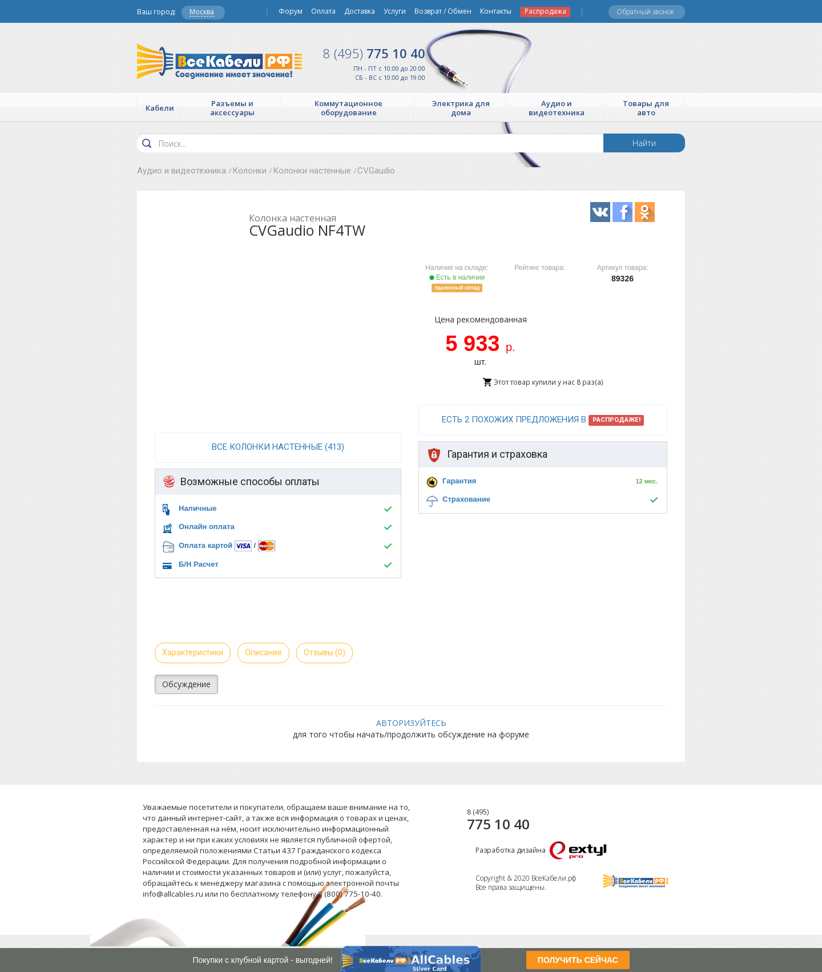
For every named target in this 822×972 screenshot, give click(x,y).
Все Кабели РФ (219, 61)
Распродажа (545, 11)
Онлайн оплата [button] (207, 526)
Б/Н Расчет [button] (199, 564)
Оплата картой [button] (205, 545)
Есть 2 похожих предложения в (543, 420)
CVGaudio (376, 171)
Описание (263, 652)
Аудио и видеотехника (181, 171)
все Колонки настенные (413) (278, 447)
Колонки (249, 171)
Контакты (495, 11)
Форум (291, 11)
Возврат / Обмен (443, 11)
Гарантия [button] (459, 481)
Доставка (359, 11)
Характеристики (192, 652)
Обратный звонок (645, 12)
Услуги (395, 11)
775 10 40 (374, 53)
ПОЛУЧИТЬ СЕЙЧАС (578, 960)
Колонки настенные (312, 171)
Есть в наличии (457, 277)
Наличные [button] (198, 508)
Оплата (323, 11)
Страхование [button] (466, 499)
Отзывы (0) (324, 652)
